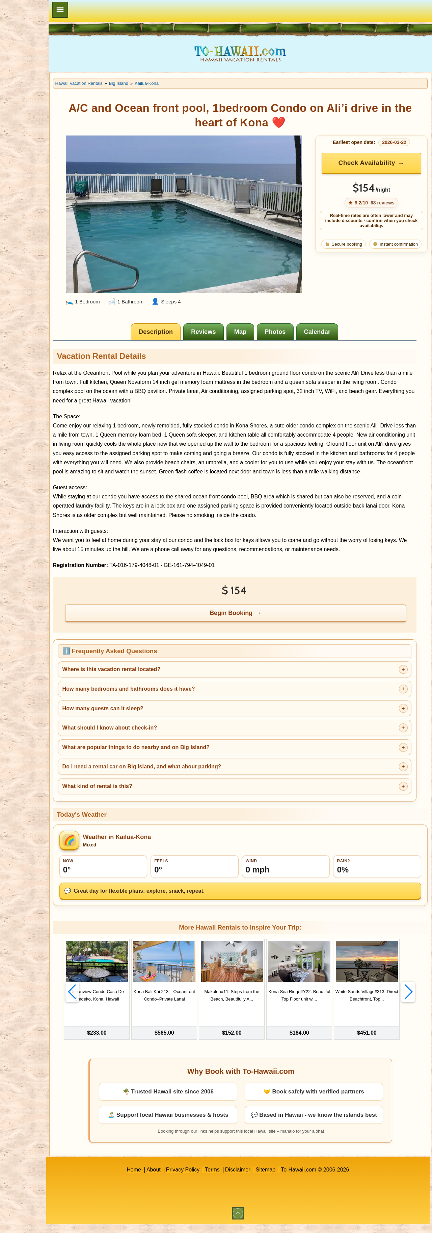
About (175, 1178)
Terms (233, 1178)
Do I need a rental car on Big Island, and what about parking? (184, 774)
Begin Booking (253, 620)
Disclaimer (259, 1178)
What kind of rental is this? (140, 793)
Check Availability (373, 162)
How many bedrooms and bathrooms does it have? (171, 696)
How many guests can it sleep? (145, 716)
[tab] (177, 321)
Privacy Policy (204, 1178)
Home (155, 1178)
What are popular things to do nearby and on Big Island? (178, 755)
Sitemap (287, 1178)
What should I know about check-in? (152, 735)
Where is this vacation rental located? (154, 677)
